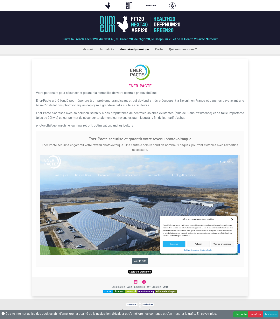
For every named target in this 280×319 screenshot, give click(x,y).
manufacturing (146, 291)
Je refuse (255, 314)
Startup (108, 291)
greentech (131, 291)
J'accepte (241, 314)
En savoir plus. (207, 314)
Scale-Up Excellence (140, 271)
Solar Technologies (166, 291)
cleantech (119, 291)
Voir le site (140, 261)
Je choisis (270, 314)
